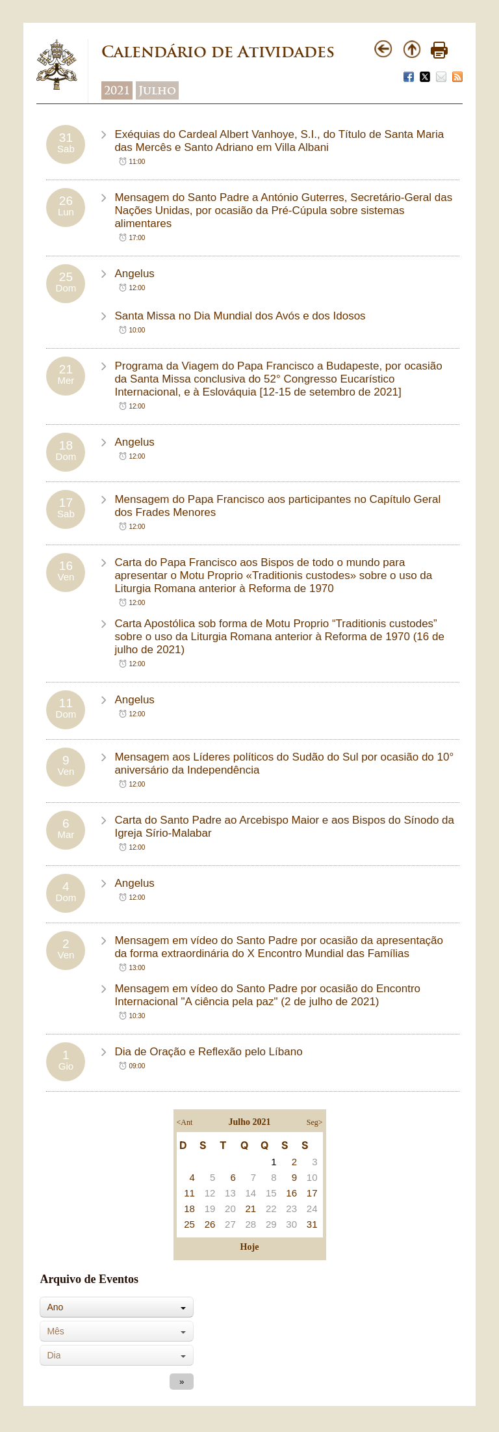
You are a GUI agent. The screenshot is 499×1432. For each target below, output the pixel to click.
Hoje (249, 1247)
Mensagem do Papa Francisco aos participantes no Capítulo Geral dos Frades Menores (277, 506)
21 (251, 1208)
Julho (157, 90)
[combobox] (117, 1307)
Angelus (134, 273)
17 (312, 1192)
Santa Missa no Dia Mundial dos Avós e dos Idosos (239, 316)
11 (189, 1192)
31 (312, 1224)
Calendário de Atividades (218, 52)
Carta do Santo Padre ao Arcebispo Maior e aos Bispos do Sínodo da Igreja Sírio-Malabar (284, 826)
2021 (117, 90)
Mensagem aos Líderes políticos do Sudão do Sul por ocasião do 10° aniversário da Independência (284, 763)
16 (291, 1192)
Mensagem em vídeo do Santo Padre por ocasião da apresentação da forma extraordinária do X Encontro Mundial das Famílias (278, 947)
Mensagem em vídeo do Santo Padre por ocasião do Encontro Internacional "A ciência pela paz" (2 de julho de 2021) (267, 995)
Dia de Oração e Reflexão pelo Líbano (208, 1052)
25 (189, 1224)
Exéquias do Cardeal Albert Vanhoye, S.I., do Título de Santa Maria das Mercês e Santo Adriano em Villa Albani (279, 141)
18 (189, 1208)
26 (210, 1224)
